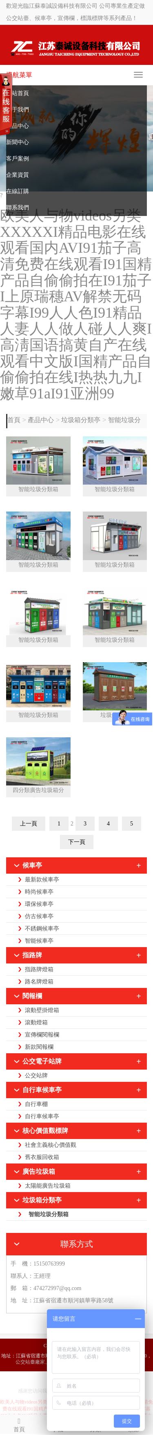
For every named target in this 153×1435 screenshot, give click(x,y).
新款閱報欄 (39, 1047)
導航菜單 (19, 74)
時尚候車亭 (39, 892)
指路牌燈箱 (39, 969)
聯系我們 (17, 208)
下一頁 (76, 842)
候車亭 (32, 865)
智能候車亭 (39, 941)
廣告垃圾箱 (38, 1171)
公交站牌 (36, 1075)
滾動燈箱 (36, 1022)
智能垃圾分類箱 (38, 489)
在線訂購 (17, 191)
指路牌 (32, 955)
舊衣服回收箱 (42, 1157)
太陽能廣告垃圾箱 (48, 1186)
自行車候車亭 (42, 1089)
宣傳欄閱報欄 (42, 1035)
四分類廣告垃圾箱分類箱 (38, 792)
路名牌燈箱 (39, 982)
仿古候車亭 (39, 916)
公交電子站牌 (42, 1061)
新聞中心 (17, 142)
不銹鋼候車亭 (42, 929)
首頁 (14, 419)
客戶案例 (17, 159)
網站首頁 (17, 93)
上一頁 (28, 824)
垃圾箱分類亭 (80, 419)
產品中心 (17, 126)
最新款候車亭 (42, 880)
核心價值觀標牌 (45, 1130)
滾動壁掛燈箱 (42, 1010)
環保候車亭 (39, 904)
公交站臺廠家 (30, 1362)
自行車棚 (36, 1104)
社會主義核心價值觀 (50, 1145)
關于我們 (17, 110)
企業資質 (17, 175)
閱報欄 (32, 995)
